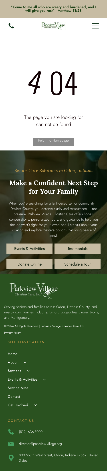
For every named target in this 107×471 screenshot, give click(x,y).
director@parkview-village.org (40, 443)
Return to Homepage (53, 140)
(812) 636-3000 (30, 431)
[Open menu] (95, 25)
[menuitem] (53, 354)
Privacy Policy (12, 333)
